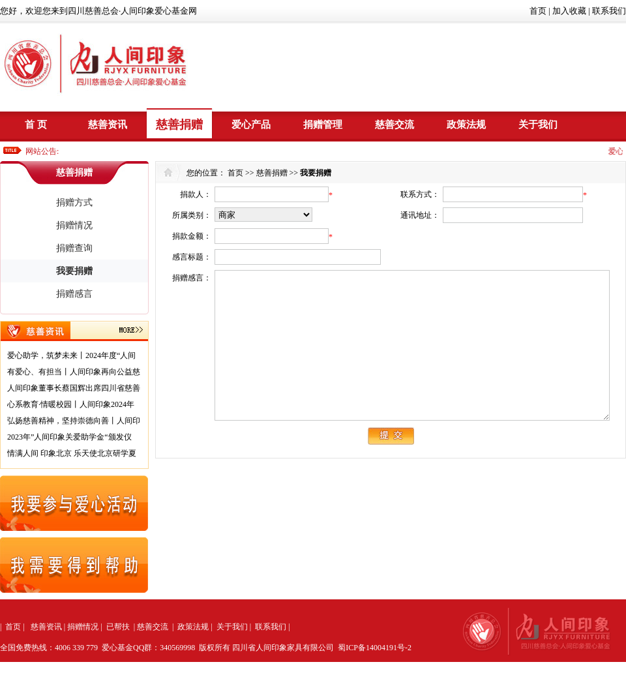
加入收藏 (569, 11)
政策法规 (466, 124)
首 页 (36, 124)
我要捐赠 (74, 271)
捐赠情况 (74, 225)
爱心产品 (251, 124)
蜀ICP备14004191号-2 (374, 647)
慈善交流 (394, 124)
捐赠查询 (74, 248)
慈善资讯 (107, 124)
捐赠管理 (322, 124)
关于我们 (538, 124)
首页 (537, 11)
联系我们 (609, 11)
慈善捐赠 (179, 124)
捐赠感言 (74, 294)
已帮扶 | (120, 626)
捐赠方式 (74, 202)
